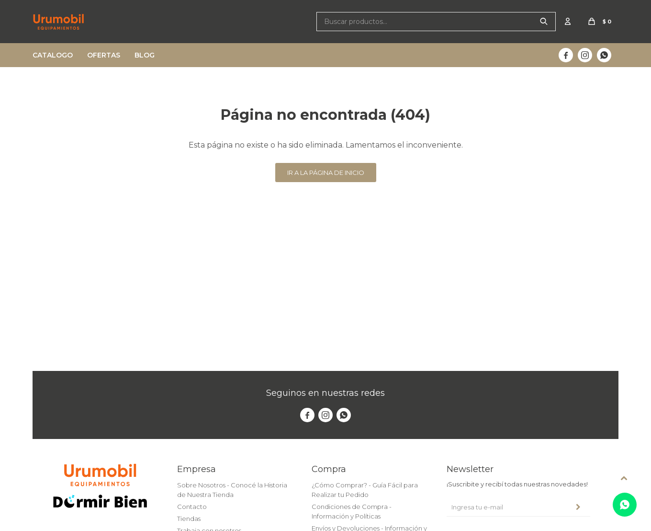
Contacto (192, 506)
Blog (145, 55)
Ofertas (103, 55)
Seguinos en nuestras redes (325, 393)
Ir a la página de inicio (325, 172)
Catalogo (53, 55)
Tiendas (189, 518)
